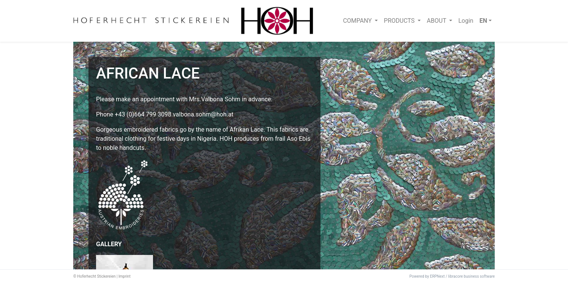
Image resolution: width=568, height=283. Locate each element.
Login (465, 20)
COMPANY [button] (358, 20)
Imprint (124, 276)
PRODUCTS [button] (400, 20)
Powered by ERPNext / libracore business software (452, 276)
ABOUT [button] (437, 20)
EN (483, 20)
